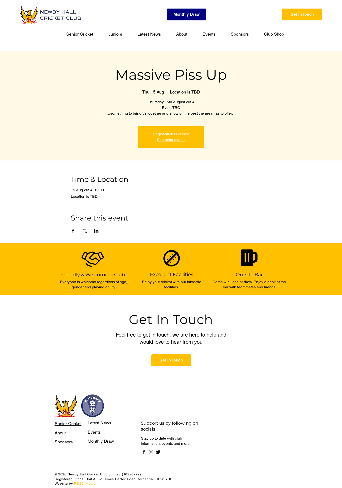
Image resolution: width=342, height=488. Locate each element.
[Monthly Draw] (186, 14)
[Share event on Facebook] (73, 231)
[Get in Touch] (302, 14)
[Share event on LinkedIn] (96, 231)
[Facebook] (144, 452)
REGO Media (85, 483)
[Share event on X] (84, 231)
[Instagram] (151, 452)
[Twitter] (158, 452)
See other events (171, 139)
